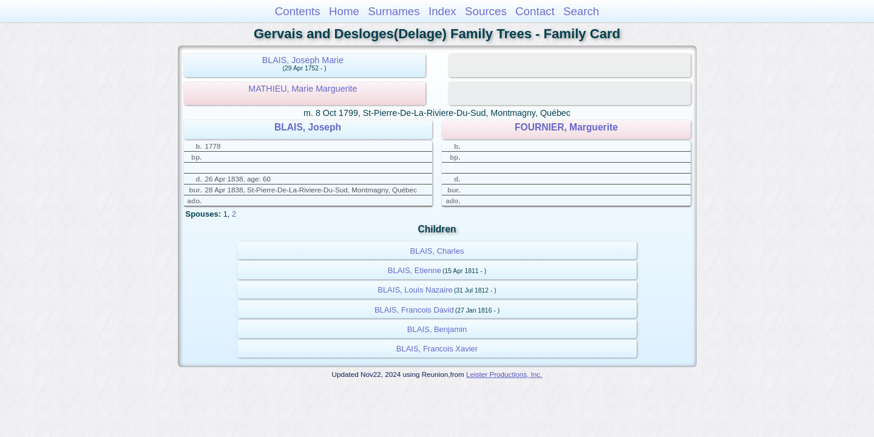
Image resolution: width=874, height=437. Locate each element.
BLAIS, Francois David (414, 309)
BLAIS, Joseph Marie (303, 60)
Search (581, 11)
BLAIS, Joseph (307, 127)
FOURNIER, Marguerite (566, 127)
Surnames (393, 11)
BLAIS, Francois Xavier (437, 348)
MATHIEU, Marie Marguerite (302, 88)
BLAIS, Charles (437, 251)
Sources (486, 11)
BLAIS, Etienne (414, 270)
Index (442, 11)
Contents (297, 11)
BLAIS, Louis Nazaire (415, 289)
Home (344, 11)
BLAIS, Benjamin (437, 329)
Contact (535, 11)
